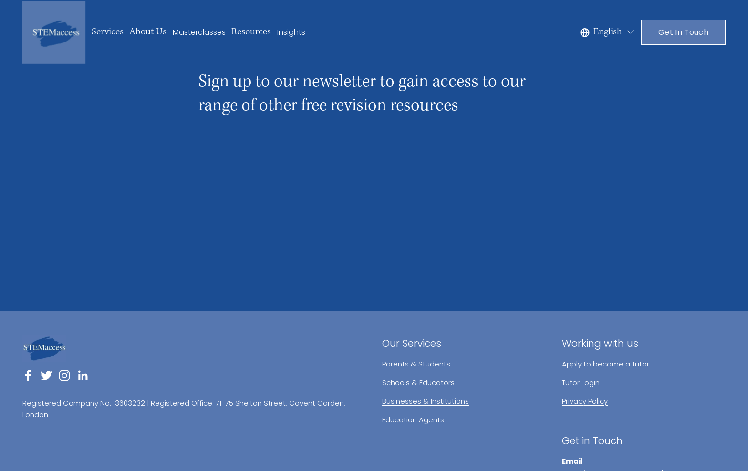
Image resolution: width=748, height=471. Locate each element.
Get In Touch (683, 32)
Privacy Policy (585, 401)
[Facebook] (28, 375)
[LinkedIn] (82, 375)
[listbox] (607, 32)
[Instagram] (64, 375)
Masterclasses (199, 32)
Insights (291, 32)
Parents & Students (416, 364)
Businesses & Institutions (425, 401)
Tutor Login (581, 382)
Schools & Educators (418, 382)
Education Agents (413, 420)
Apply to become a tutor (605, 364)
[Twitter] (46, 375)
